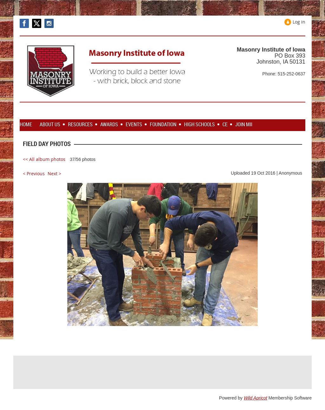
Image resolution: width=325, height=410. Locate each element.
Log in (299, 22)
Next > (54, 173)
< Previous (34, 173)
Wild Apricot (255, 397)
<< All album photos (44, 159)
